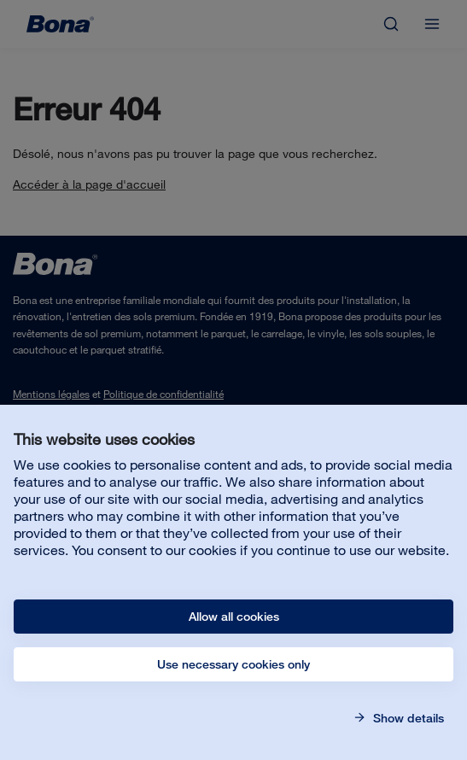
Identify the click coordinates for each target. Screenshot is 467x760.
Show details (407, 718)
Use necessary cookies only (233, 664)
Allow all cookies (234, 616)
